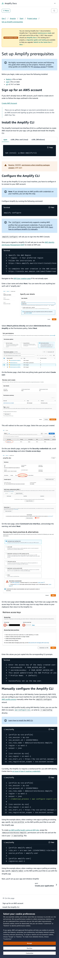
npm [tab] (5, 139)
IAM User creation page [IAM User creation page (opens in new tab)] (22, 278)
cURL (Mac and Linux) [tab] (19, 139)
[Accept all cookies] (29, 943)
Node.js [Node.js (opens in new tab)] (8, 79)
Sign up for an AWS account (22, 90)
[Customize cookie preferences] (29, 953)
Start (21, 18)
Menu (6, 11)
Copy (50, 147)
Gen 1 (4, 18)
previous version (40, 67)
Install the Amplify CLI (18, 122)
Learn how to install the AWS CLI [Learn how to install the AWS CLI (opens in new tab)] (20, 720)
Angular (13, 18)
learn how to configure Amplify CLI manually (30, 228)
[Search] (54, 10)
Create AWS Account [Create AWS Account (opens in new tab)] (9, 103)
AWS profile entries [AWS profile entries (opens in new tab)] (9, 699)
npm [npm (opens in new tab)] (7, 82)
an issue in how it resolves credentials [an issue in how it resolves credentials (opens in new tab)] (26, 771)
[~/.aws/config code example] (29, 747)
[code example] (29, 153)
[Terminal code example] (29, 213)
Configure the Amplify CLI (21, 176)
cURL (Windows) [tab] (38, 139)
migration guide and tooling (37, 40)
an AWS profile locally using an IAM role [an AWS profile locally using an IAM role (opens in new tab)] (24, 829)
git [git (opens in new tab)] (7, 84)
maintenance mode (44, 33)
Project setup (32, 18)
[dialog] (29, 933)
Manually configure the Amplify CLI (27, 688)
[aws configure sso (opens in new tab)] (22, 709)
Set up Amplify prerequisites (12, 22)
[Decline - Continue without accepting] (29, 948)
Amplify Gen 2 (32, 38)
